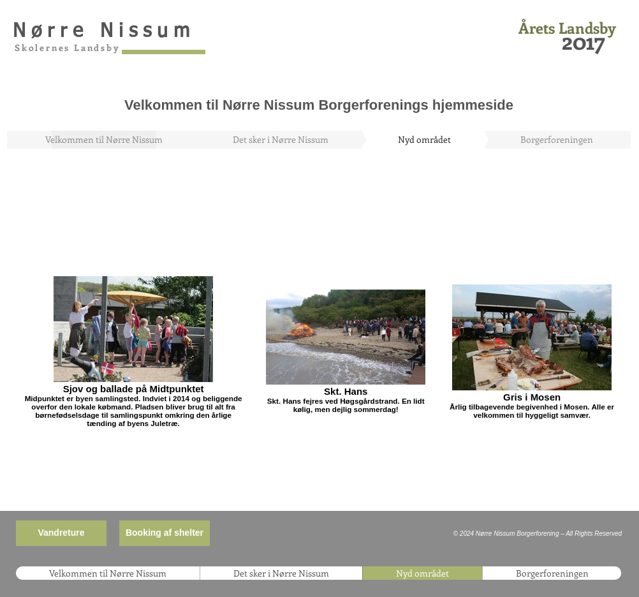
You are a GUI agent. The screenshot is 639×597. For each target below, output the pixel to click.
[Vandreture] (61, 533)
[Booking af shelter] (164, 533)
